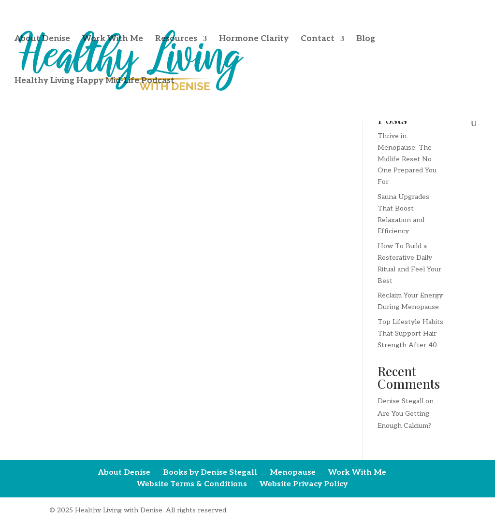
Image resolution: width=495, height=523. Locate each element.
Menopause (293, 472)
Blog (365, 39)
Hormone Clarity (254, 39)
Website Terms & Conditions (192, 484)
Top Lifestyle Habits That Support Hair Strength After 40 (410, 333)
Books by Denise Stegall (210, 472)
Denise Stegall (400, 401)
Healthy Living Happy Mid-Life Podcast (95, 81)
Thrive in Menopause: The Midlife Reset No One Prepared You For (407, 159)
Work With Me (112, 39)
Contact (318, 39)
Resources (176, 39)
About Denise (42, 39)
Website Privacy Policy (304, 484)
